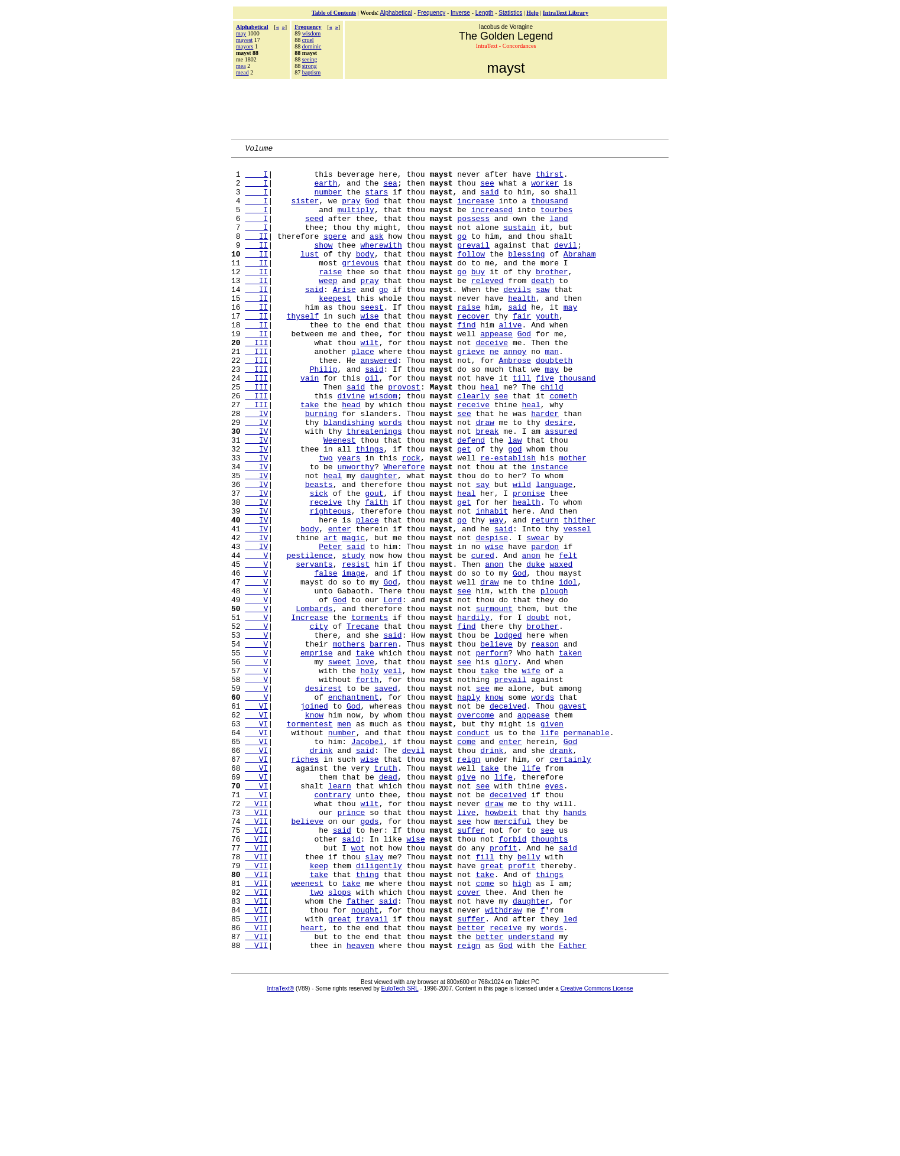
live (466, 945)
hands (575, 945)
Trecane (363, 721)
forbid (513, 977)
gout (374, 562)
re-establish (508, 519)
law (515, 498)
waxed (560, 647)
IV (256, 466)
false (325, 657)
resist (356, 647)
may (241, 33)
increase (475, 211)
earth (325, 189)
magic (353, 615)
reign (468, 881)
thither (580, 594)
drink (321, 870)
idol (568, 668)
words (390, 477)
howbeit (501, 945)
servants (314, 647)
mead (242, 72)
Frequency (431, 12)
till (522, 423)
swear (537, 615)
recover (473, 349)
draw (485, 477)
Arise (344, 317)
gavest (573, 817)
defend (471, 498)
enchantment (353, 806)
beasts (319, 551)
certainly (570, 881)
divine (351, 445)
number (328, 200)
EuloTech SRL (400, 1148)
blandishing (348, 477)
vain (309, 423)
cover (468, 1040)
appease (496, 370)
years (348, 519)
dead (388, 902)
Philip (324, 413)
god (515, 509)
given (552, 838)
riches (305, 881)
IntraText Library (565, 12)
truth (385, 892)
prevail (473, 264)
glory (505, 764)
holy (369, 774)
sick (319, 562)
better (471, 1083)
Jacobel (367, 860)
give (466, 902)
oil (371, 423)
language (554, 551)
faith (376, 572)
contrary (332, 923)
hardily (473, 711)
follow (471, 274)
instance (549, 530)
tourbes (556, 221)
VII (256, 934)
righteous (330, 583)
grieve (471, 392)
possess (473, 232)
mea (241, 66)
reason (545, 743)
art (330, 615)
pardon (545, 626)
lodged (508, 732)
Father (573, 1104)
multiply (355, 221)
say (482, 551)
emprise (316, 753)
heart (311, 1083)
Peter (330, 626)
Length (484, 12)
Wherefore (404, 530)
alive (510, 360)
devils (517, 317)
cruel (308, 40)
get (464, 509)
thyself (303, 349)
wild (522, 551)
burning (321, 466)
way (496, 594)
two (325, 519)
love (365, 764)
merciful (512, 955)
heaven (360, 1104)
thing (367, 1019)
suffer (471, 966)
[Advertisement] (450, 107)
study (353, 636)
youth (547, 349)
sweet (339, 764)
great (491, 1009)
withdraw (503, 1062)
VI (256, 817)
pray (351, 211)
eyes (554, 913)
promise (529, 562)
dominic (312, 46)
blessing (526, 274)
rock (411, 519)
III (256, 381)
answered (378, 402)
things (370, 509)
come (466, 860)
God (371, 211)
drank (560, 870)
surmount (494, 700)
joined (314, 817)
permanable (587, 849)
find (466, 360)
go (462, 253)
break (487, 487)
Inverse (460, 12)
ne (494, 392)
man (552, 392)
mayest (244, 40)
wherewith (381, 264)
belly (528, 998)
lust (309, 274)
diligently (379, 1009)
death (542, 306)
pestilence (310, 636)
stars (376, 200)
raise (330, 296)
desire (559, 477)
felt (568, 636)
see (487, 189)
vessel (577, 604)
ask (376, 253)
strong (309, 66)
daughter (378, 540)
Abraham (580, 274)
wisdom (311, 33)
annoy (514, 392)
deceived (508, 817)
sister (305, 211)
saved (385, 796)
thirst (550, 179)
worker (545, 189)
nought (365, 1062)
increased (492, 221)
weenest (307, 1030)
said (489, 200)
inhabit (491, 583)
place (362, 392)
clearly (473, 445)
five (545, 423)
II (256, 253)
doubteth (554, 402)
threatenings (374, 487)
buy (478, 296)
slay (374, 998)
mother (573, 519)
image (353, 657)
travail (372, 1072)
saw (542, 317)
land (558, 232)
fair (522, 349)
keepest (335, 328)
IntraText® (280, 1148)
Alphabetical (396, 12)
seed (314, 232)
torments (369, 711)
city (319, 721)
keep (319, 1009)
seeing (310, 59)
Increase (309, 711)
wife (531, 774)
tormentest (310, 838)
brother (552, 296)
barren (383, 743)
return (545, 594)
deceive (492, 381)
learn (339, 913)
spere (335, 253)
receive (473, 455)
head (351, 455)
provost (404, 434)
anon (531, 636)
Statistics (510, 12)
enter (339, 604)
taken (570, 753)
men (344, 838)
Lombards (314, 700)
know (494, 806)
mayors (244, 46)
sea (390, 189)
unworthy (355, 530)
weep (328, 306)
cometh (563, 445)
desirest (323, 796)
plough (554, 679)
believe (496, 743)
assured (561, 487)
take (309, 455)
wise (369, 349)
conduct (473, 849)
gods (369, 955)
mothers (349, 743)
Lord (392, 689)
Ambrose (514, 402)
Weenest (339, 498)
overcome (475, 828)
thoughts (549, 977)
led (570, 1072)
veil (392, 774)
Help (532, 12)
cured (482, 636)
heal (489, 434)
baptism (311, 72)
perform (492, 753)
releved (487, 306)
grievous (360, 285)
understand (531, 1094)
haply (468, 806)
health (522, 328)
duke (535, 647)
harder (545, 466)
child (552, 434)
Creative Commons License (597, 1148)
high (522, 1030)
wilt (369, 381)
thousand (549, 211)
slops (339, 1040)
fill (484, 998)
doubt (537, 711)
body (365, 274)
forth (367, 785)
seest (371, 338)
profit (503, 987)
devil (565, 264)
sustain (519, 243)
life (549, 849)
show (323, 264)
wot (358, 987)
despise (492, 615)
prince (351, 945)
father (360, 1051)
